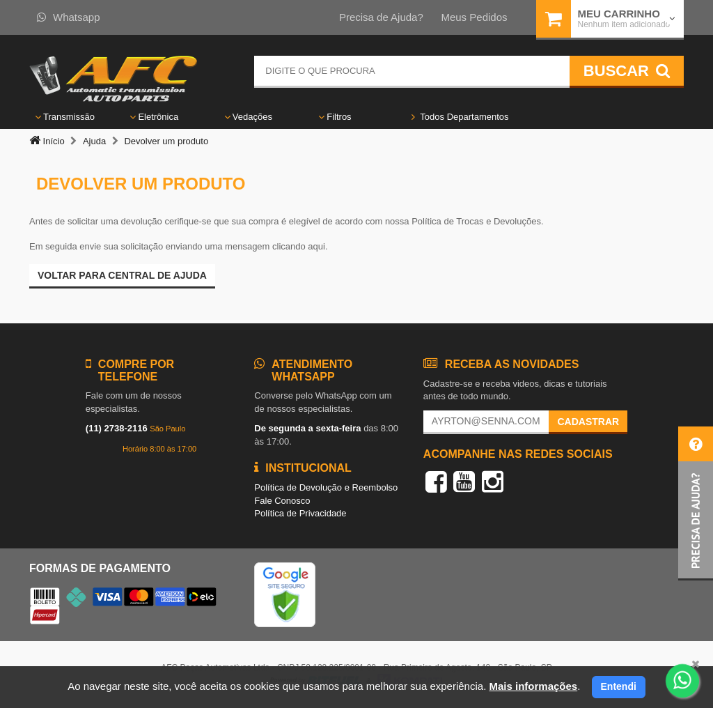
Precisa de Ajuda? (381, 17)
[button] (695, 503)
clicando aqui (298, 246)
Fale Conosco (282, 500)
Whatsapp (68, 17)
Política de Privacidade (300, 513)
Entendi (618, 686)
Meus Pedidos (474, 17)
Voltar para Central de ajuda (122, 275)
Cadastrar (588, 421)
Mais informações (533, 686)
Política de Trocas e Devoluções (476, 221)
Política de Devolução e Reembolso (326, 487)
